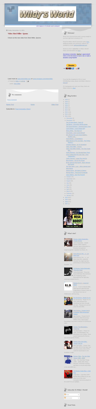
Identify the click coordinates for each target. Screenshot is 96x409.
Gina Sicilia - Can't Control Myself (75, 132)
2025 (66, 101)
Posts (66, 394)
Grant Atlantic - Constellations (74, 138)
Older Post (54, 104)
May (67, 187)
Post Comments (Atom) (23, 109)
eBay (74, 88)
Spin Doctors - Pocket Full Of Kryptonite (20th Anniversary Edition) (81, 312)
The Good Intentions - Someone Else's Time (78, 126)
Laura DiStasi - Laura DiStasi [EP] (75, 128)
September (69, 178)
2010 (66, 197)
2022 (66, 103)
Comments (68, 398)
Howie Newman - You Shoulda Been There (78, 152)
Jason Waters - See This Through (75, 174)
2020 (66, 106)
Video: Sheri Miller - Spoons (74, 146)
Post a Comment (12, 99)
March (68, 191)
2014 (66, 110)
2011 (66, 116)
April (67, 189)
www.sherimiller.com (24, 79)
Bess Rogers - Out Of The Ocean (75, 160)
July (67, 183)
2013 (66, 112)
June (67, 185)
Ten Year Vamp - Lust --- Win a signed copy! (78, 166)
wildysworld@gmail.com (80, 45)
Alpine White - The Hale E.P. (74, 130)
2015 (66, 108)
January (68, 195)
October (68, 176)
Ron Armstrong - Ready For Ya (81, 297)
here (87, 41)
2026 (66, 99)
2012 (66, 114)
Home (33, 104)
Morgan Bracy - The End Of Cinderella (76, 172)
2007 (66, 203)
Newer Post (10, 104)
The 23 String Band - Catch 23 (74, 122)
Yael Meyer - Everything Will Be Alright (76, 124)
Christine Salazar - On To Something (76, 144)
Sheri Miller (17, 83)
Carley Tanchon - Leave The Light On (76, 158)
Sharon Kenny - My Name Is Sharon (76, 170)
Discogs (65, 82)
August (68, 181)
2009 (66, 199)
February (69, 193)
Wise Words (69, 168)
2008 (66, 201)
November (69, 120)
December (69, 118)
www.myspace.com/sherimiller (42, 79)
